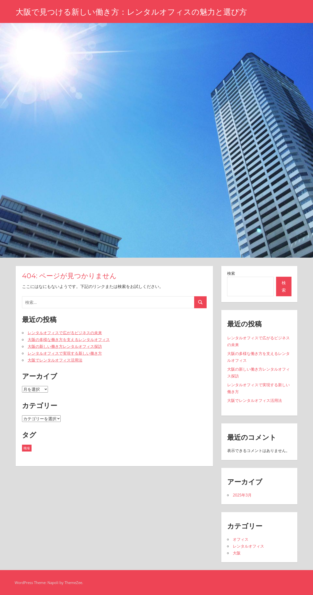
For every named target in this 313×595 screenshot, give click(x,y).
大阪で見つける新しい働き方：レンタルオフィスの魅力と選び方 (131, 12)
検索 (231, 273)
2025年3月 (242, 495)
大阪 (237, 553)
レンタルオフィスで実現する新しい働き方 (65, 353)
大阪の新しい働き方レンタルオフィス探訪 (65, 346)
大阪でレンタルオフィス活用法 (55, 360)
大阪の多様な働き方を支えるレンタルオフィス (69, 339)
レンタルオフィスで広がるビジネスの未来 (65, 332)
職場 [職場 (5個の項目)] (26, 448)
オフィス (240, 539)
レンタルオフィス (248, 546)
